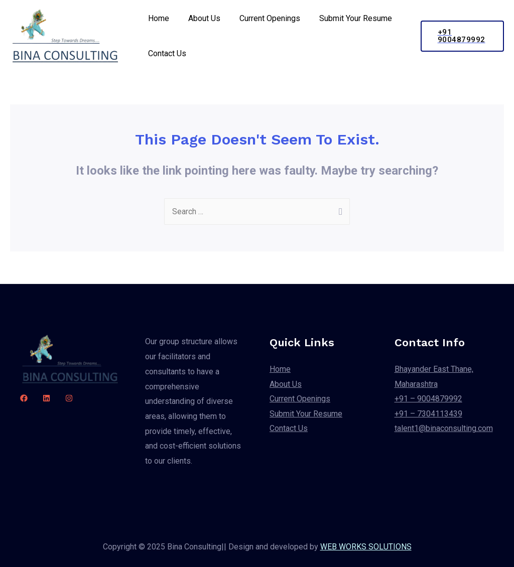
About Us (200, 18)
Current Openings (262, 18)
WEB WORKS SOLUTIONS (366, 546)
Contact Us (166, 53)
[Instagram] (69, 398)
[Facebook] (24, 398)
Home (157, 18)
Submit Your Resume (345, 18)
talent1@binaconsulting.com (444, 429)
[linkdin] (46, 398)
